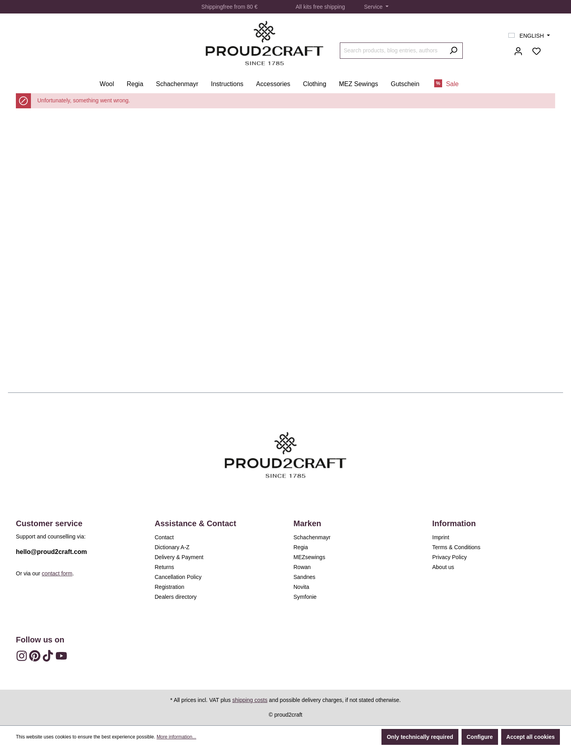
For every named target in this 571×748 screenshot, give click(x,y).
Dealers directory (176, 597)
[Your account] (518, 51)
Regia (300, 547)
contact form (57, 573)
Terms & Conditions (456, 547)
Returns (164, 567)
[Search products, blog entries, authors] (392, 50)
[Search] (453, 50)
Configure (480, 737)
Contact (164, 537)
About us (443, 567)
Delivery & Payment (179, 557)
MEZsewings (309, 557)
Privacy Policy (449, 557)
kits (307, 7)
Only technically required (420, 737)
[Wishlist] (536, 51)
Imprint (440, 537)
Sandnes (304, 577)
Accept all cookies (530, 737)
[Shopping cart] (550, 48)
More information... (176, 737)
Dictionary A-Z (172, 547)
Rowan (302, 567)
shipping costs (250, 700)
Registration (169, 587)
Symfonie (304, 597)
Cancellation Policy (178, 577)
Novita (301, 587)
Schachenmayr (311, 537)
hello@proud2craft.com (51, 551)
